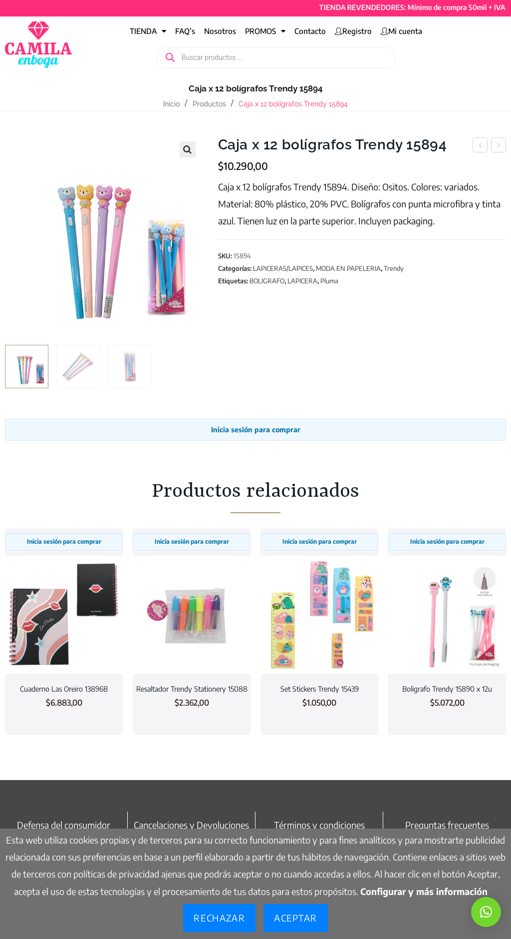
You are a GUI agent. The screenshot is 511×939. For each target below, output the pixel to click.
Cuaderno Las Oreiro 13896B (64, 688)
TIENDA (148, 31)
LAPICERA (302, 281)
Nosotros (220, 30)
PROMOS (265, 31)
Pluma (329, 281)
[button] (188, 149)
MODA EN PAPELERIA (348, 268)
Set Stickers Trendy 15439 (319, 688)
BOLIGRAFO (267, 281)
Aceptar (295, 918)
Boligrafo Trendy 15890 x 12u (447, 688)
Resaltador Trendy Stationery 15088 (192, 688)
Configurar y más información (424, 891)
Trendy (394, 268)
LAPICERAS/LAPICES (283, 268)
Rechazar (219, 918)
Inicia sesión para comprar (255, 429)
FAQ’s (185, 30)
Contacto (310, 30)
